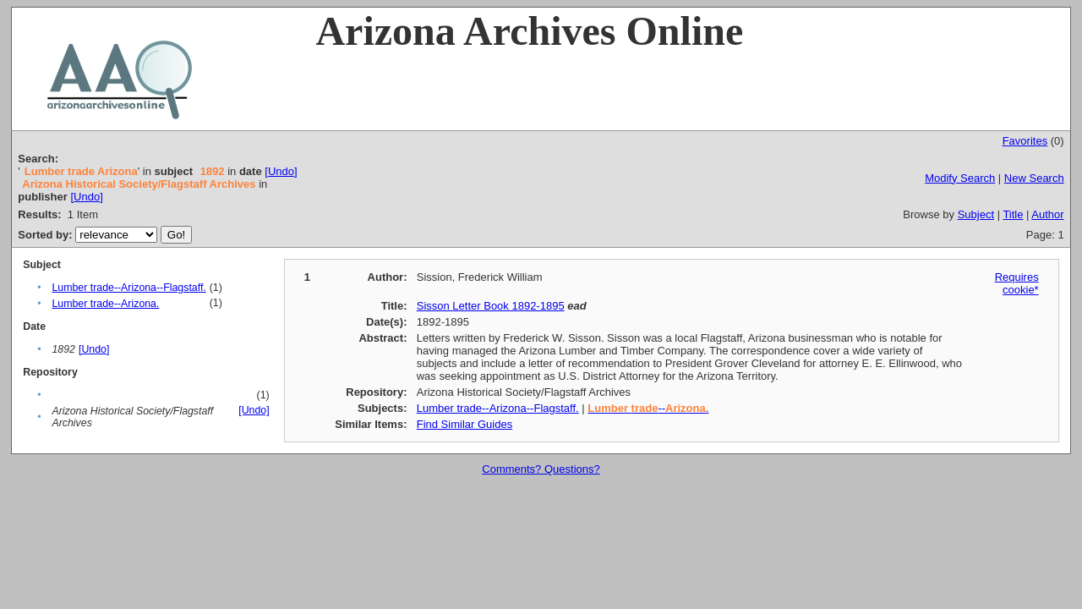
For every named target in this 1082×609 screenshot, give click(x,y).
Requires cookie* (1017, 283)
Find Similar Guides (464, 424)
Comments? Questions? (540, 469)
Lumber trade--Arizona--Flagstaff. (128, 288)
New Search (1034, 178)
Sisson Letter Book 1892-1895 (491, 305)
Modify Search (960, 178)
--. (647, 408)
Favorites (1025, 140)
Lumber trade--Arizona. (105, 304)
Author (1047, 214)
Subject (976, 214)
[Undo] (281, 171)
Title (1013, 214)
